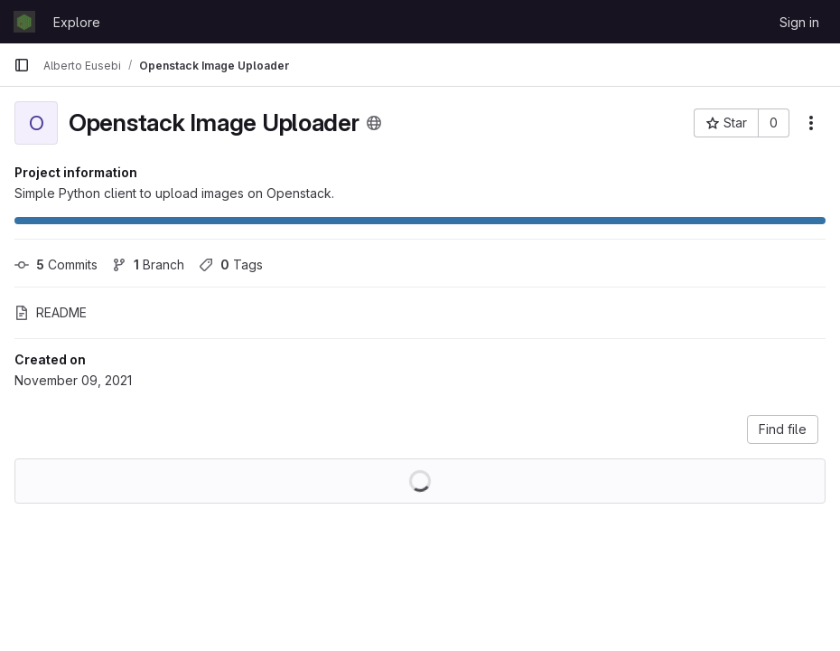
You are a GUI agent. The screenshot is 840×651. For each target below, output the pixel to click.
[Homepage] (24, 21)
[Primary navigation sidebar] (21, 65)
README (50, 312)
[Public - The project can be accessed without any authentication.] (374, 123)
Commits (56, 264)
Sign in (799, 22)
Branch (148, 264)
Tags (231, 264)
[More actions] (811, 122)
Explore (76, 22)
